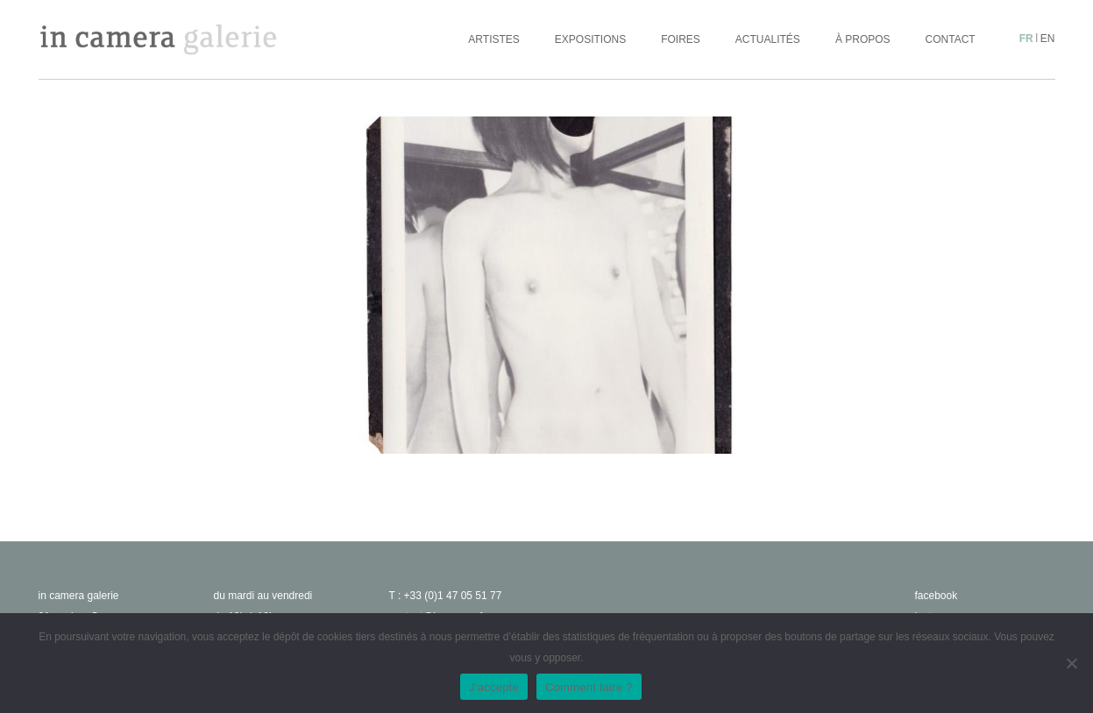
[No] (1071, 663)
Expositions (590, 39)
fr (1026, 38)
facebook (936, 595)
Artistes (493, 39)
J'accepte (494, 687)
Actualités (767, 39)
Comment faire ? (589, 687)
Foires (680, 39)
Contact (951, 39)
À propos (863, 39)
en (1047, 38)
